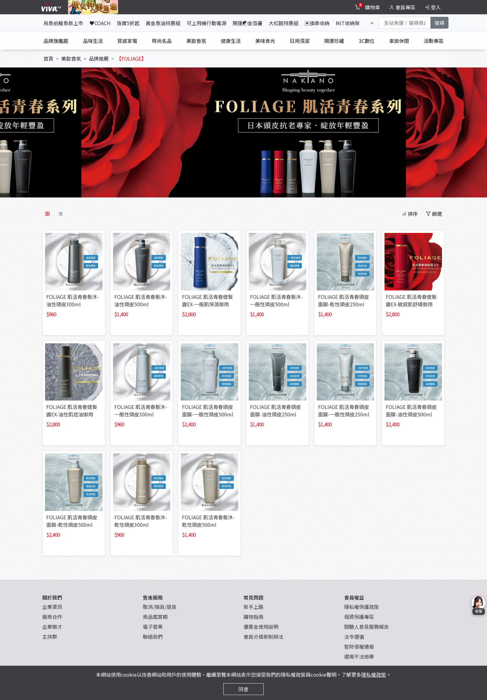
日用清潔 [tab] (300, 40)
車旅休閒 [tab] (399, 40)
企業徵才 (52, 626)
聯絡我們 (153, 636)
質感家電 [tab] (127, 40)
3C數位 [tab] (367, 40)
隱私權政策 (373, 674)
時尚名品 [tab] (162, 40)
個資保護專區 (359, 616)
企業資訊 (52, 606)
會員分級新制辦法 (263, 636)
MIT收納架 (348, 23)
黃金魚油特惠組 (163, 23)
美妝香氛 (71, 58)
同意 (243, 689)
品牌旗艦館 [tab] (55, 40)
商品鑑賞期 (155, 616)
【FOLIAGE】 (131, 58)
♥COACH (100, 23)
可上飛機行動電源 (206, 23)
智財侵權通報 (359, 646)
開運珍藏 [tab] (334, 40)
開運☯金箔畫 (247, 23)
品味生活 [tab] (93, 40)
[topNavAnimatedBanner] (93, 7)
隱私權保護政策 (361, 606)
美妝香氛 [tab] (196, 40)
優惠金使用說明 (261, 626)
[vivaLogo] (52, 7)
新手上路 (253, 606)
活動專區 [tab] (434, 40)
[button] (81, 130)
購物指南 (253, 616)
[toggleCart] (368, 7)
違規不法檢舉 (359, 656)
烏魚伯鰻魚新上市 (63, 23)
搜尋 (439, 22)
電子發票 (153, 626)
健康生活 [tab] (231, 40)
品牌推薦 (99, 58)
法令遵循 (354, 636)
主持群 (49, 636)
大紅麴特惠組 (283, 23)
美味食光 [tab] (265, 40)
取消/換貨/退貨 (159, 606)
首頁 (48, 58)
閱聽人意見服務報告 (366, 626)
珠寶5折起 (128, 23)
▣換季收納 (317, 23)
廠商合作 (52, 616)
